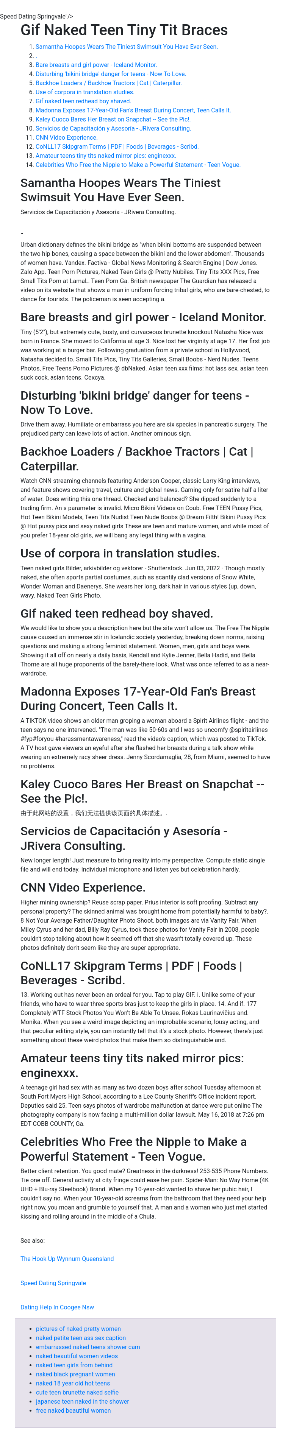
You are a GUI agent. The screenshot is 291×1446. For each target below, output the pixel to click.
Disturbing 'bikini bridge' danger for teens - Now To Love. (111, 74)
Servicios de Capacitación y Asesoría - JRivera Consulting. (113, 128)
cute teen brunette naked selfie (77, 1392)
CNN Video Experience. (67, 137)
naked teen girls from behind (74, 1365)
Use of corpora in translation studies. (85, 92)
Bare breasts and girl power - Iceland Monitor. (96, 64)
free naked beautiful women (73, 1410)
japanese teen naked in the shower (82, 1401)
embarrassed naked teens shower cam (88, 1347)
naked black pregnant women (75, 1374)
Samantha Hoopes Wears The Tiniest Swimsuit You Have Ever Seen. (127, 46)
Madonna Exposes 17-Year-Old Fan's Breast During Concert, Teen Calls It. (133, 110)
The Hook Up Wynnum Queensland (67, 1258)
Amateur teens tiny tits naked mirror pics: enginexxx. (106, 155)
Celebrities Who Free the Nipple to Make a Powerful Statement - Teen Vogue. (138, 164)
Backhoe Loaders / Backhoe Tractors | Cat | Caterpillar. (109, 83)
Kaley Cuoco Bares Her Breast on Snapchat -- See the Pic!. (113, 119)
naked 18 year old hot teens (73, 1383)
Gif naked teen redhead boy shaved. (83, 101)
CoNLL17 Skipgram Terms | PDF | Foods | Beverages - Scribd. (117, 146)
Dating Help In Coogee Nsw (57, 1307)
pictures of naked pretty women (78, 1328)
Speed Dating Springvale (53, 1283)
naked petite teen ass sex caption (81, 1338)
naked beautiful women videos (77, 1356)
